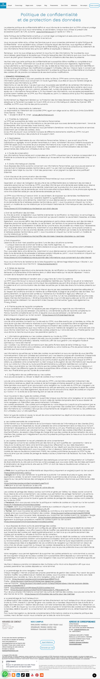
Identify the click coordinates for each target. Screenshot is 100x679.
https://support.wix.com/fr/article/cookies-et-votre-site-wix (29, 487)
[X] (27, 675)
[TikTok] (23, 675)
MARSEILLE (44, 624)
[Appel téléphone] (47, 642)
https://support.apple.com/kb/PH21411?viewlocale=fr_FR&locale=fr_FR (39, 590)
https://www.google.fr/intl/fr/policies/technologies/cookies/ (28, 521)
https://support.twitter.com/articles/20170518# (70, 513)
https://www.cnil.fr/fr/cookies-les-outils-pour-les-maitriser (50, 594)
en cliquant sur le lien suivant (66, 232)
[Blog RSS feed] (94, 675)
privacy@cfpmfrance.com (43, 115)
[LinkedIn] (18, 675)
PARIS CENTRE (35, 624)
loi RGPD (40, 667)
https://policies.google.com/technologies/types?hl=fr (26, 483)
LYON (50, 624)
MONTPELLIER (51, 629)
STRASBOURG (35, 627)
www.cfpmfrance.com (45, 32)
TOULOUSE (42, 629)
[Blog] (13, 675)
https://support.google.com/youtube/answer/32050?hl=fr (62, 517)
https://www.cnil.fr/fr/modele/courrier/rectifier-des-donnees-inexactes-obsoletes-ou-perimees (44, 236)
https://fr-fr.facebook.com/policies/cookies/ (22, 504)
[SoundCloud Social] (41, 675)
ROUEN (56, 624)
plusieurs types (76, 475)
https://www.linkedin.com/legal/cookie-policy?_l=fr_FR (26, 509)
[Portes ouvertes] (94, 6)
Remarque (8, 53)
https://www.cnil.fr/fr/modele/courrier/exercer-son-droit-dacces (31, 208)
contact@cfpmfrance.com (81, 629)
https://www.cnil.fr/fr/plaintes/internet (58, 315)
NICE (54, 627)
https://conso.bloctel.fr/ (47, 264)
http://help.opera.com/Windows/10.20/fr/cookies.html (32, 588)
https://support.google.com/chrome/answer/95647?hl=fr (35, 579)
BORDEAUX (34, 629)
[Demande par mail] (47, 648)
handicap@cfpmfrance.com (10, 650)
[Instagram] (9, 675)
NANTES (49, 627)
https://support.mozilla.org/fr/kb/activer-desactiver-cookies (36, 581)
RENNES (43, 627)
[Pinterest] (37, 675)
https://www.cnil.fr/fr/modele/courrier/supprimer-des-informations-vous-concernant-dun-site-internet (47, 257)
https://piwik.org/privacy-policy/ (17, 472)
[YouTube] (32, 675)
